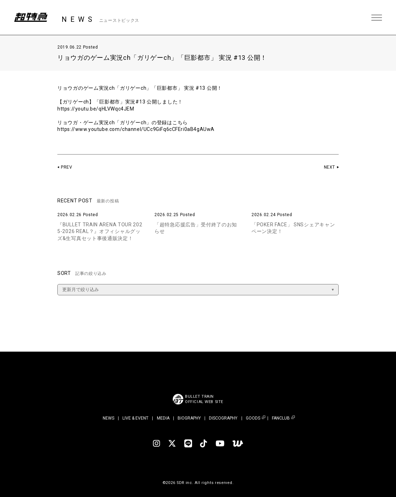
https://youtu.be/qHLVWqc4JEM (96, 109)
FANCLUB (281, 418)
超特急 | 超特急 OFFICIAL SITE (31, 18)
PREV (66, 167)
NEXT (329, 167)
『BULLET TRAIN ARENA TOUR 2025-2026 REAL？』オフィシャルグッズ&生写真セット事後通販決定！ (99, 231)
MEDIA (163, 418)
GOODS (253, 418)
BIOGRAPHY (189, 418)
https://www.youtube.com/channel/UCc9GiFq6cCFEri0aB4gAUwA (137, 129)
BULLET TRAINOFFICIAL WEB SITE (204, 399)
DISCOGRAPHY (223, 418)
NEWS (108, 418)
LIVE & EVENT (135, 418)
